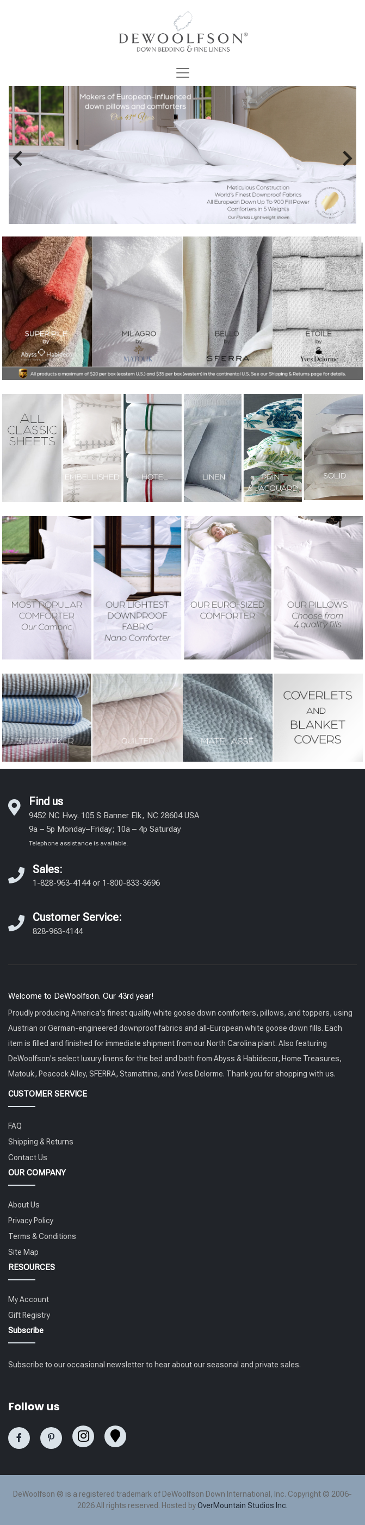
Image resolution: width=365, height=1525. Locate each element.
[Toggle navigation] (182, 73)
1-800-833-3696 (131, 883)
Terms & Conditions (42, 1236)
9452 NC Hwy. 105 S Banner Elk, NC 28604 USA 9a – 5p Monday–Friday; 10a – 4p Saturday (114, 829)
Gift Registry (29, 1315)
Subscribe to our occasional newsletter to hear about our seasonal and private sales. (154, 1364)
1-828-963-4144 (61, 883)
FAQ (15, 1126)
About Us (24, 1204)
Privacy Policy (30, 1220)
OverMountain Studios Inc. (242, 1505)
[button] (17, 158)
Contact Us (27, 1157)
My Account (28, 1299)
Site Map (23, 1252)
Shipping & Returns (40, 1141)
